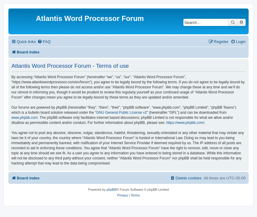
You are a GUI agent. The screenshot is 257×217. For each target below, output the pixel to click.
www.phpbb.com (24, 118)
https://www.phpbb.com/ (185, 123)
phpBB (111, 189)
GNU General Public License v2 (121, 112)
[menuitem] (44, 41)
